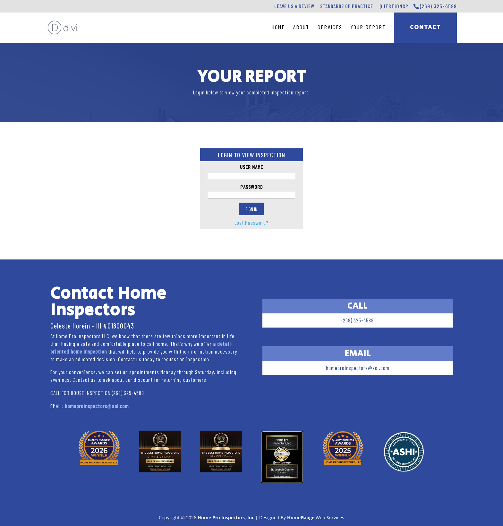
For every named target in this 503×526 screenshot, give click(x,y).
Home (278, 27)
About (301, 27)
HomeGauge (300, 517)
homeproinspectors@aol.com (97, 406)
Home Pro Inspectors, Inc (226, 517)
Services (330, 27)
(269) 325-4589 (438, 6)
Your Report (368, 27)
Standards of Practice (346, 6)
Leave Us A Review (294, 6)
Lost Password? (251, 222)
